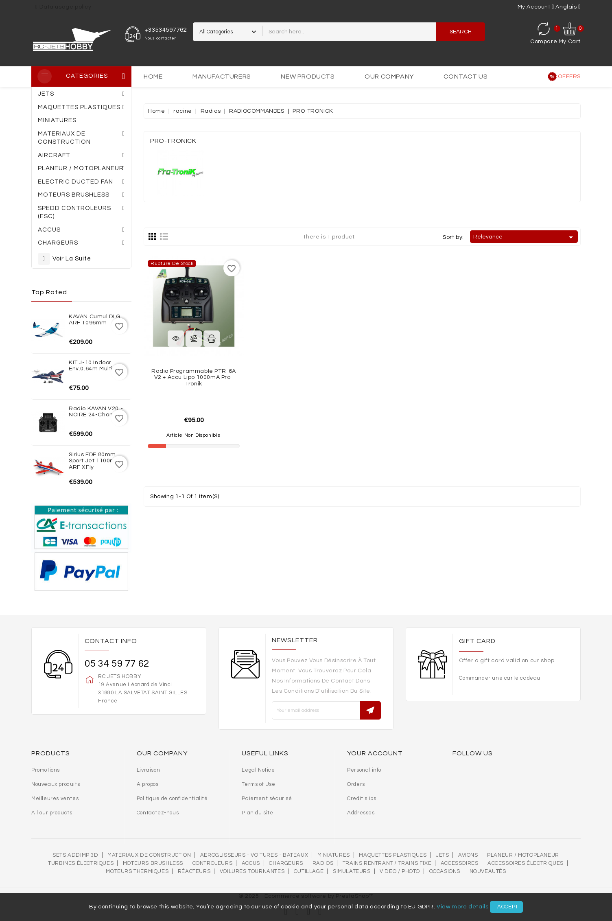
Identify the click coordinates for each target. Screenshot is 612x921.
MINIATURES (333, 855)
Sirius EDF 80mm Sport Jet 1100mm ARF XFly (95, 461)
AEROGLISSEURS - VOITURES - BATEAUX (254, 855)
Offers (569, 76)
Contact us (465, 76)
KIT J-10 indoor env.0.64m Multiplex (97, 366)
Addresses (360, 813)
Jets (442, 855)
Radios (323, 863)
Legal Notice (258, 770)
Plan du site (257, 813)
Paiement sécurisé (267, 798)
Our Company (389, 76)
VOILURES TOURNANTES (252, 871)
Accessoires (460, 863)
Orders (356, 784)
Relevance (524, 237)
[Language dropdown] (568, 7)
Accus (251, 863)
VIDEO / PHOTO (400, 871)
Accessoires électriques (525, 863)
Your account (375, 753)
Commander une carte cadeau (499, 678)
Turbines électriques (81, 863)
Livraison (148, 770)
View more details (462, 907)
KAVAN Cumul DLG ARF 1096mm (95, 320)
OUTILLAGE (308, 871)
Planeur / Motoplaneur (523, 855)
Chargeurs (286, 863)
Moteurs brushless (153, 863)
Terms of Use (258, 784)
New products (307, 76)
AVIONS (468, 855)
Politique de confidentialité (172, 798)
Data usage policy (65, 7)
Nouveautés (488, 871)
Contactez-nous (158, 813)
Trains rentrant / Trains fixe (387, 863)
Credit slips (361, 798)
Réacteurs (194, 871)
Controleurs (212, 863)
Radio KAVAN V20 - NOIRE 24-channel (96, 412)
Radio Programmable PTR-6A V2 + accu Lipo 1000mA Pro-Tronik (193, 377)
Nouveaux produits (55, 784)
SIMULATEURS (352, 871)
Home (153, 76)
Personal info (364, 770)
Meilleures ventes (55, 798)
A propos (148, 784)
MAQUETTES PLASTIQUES (392, 855)
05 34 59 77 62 (117, 663)
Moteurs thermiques (137, 871)
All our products (51, 813)
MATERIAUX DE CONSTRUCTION (149, 855)
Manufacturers (221, 76)
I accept (506, 907)
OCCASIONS (444, 871)
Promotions (45, 770)
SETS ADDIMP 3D (75, 855)
